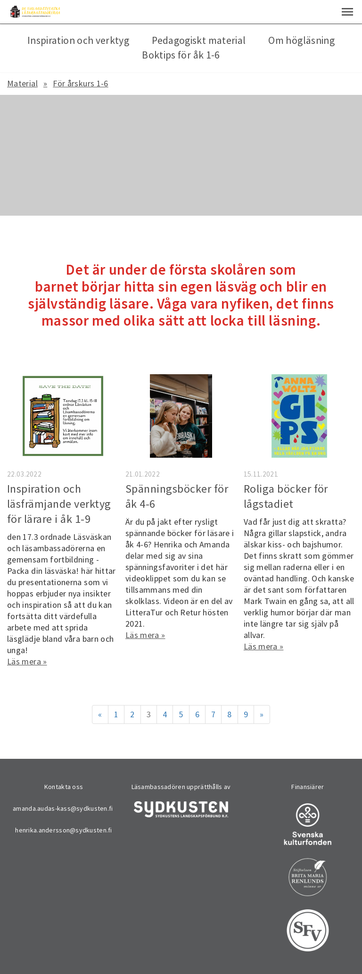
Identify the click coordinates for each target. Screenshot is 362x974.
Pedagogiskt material (199, 40)
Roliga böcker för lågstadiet (286, 496)
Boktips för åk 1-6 (181, 55)
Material (22, 83)
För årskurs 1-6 (80, 83)
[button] (347, 11)
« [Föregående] (100, 714)
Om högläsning (301, 40)
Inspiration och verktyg (78, 40)
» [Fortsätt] (261, 714)
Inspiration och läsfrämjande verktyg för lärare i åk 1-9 (59, 503)
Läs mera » (27, 661)
